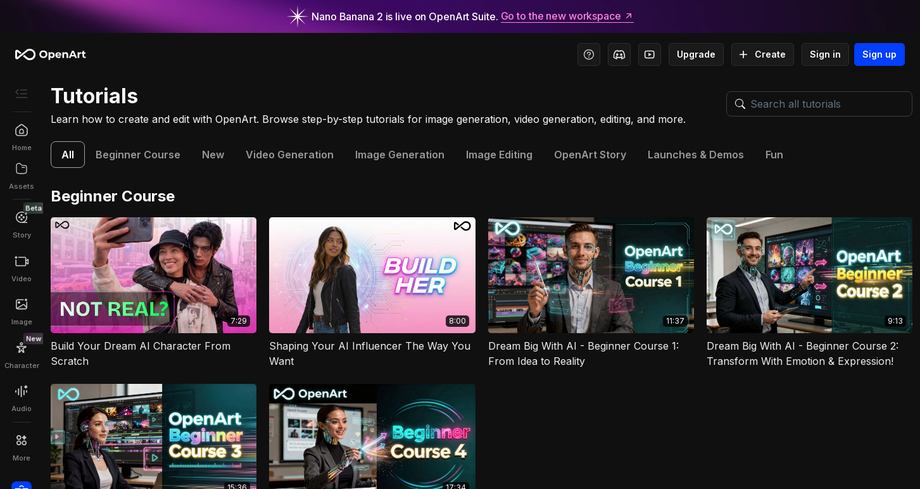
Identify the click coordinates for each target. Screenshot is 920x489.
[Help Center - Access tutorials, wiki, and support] (588, 54)
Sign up (879, 54)
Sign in (825, 54)
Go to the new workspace (567, 16)
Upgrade (696, 54)
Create (762, 54)
